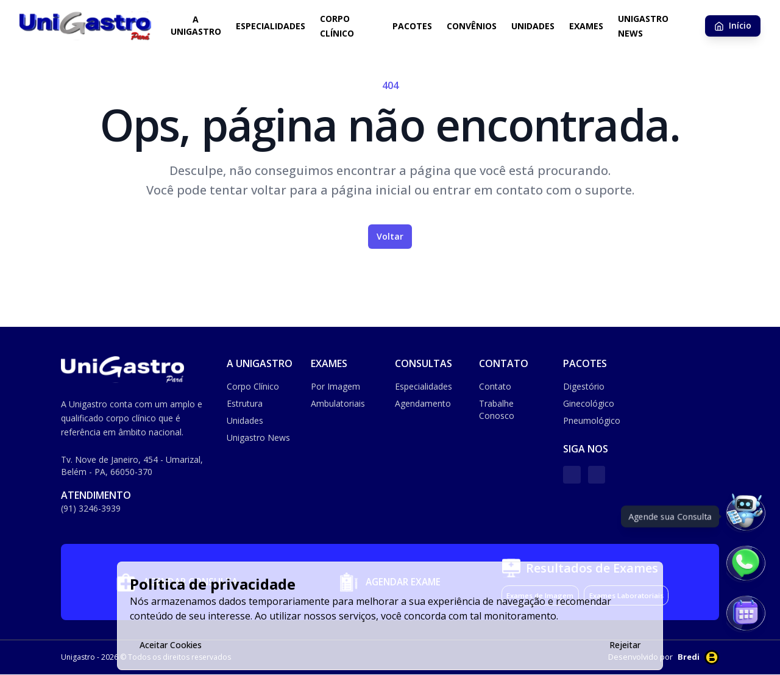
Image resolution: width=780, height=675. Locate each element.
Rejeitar (624, 645)
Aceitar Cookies (171, 645)
